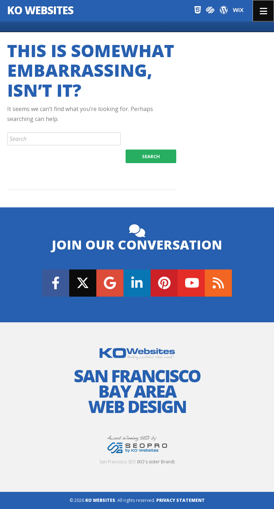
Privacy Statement (180, 500)
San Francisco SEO (118, 462)
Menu (263, 10)
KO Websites (40, 10)
